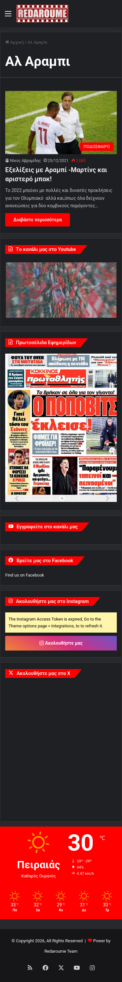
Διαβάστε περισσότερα (37, 219)
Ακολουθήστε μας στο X (43, 673)
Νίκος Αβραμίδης (25, 160)
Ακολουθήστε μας (61, 643)
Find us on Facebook (24, 575)
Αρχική (14, 42)
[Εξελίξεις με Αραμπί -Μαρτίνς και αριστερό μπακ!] (61, 122)
